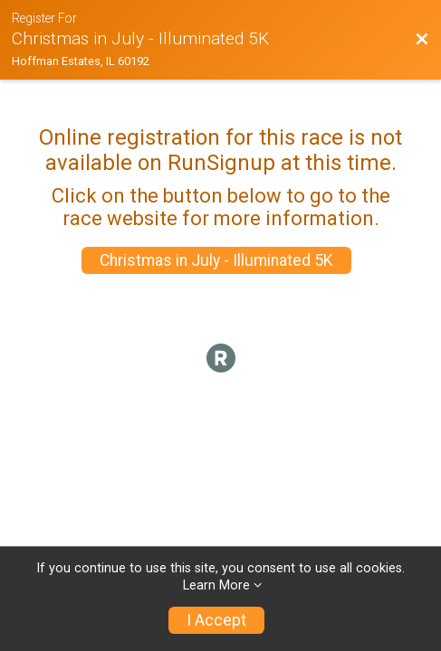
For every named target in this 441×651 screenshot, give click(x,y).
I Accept (216, 620)
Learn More (216, 585)
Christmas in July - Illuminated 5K (216, 260)
